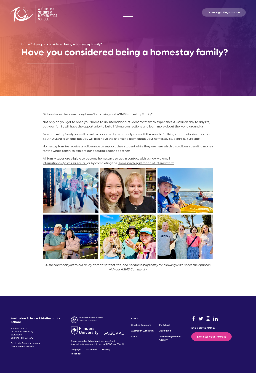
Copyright (76, 349)
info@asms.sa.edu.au (29, 343)
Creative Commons (141, 325)
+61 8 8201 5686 (26, 346)
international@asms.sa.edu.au (65, 163)
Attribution (165, 330)
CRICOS (108, 344)
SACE (134, 336)
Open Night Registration (224, 12)
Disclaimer (91, 349)
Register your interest (211, 336)
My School (164, 325)
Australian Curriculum (142, 330)
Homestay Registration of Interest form (146, 163)
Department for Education (84, 341)
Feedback (76, 353)
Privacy (106, 349)
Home (25, 44)
